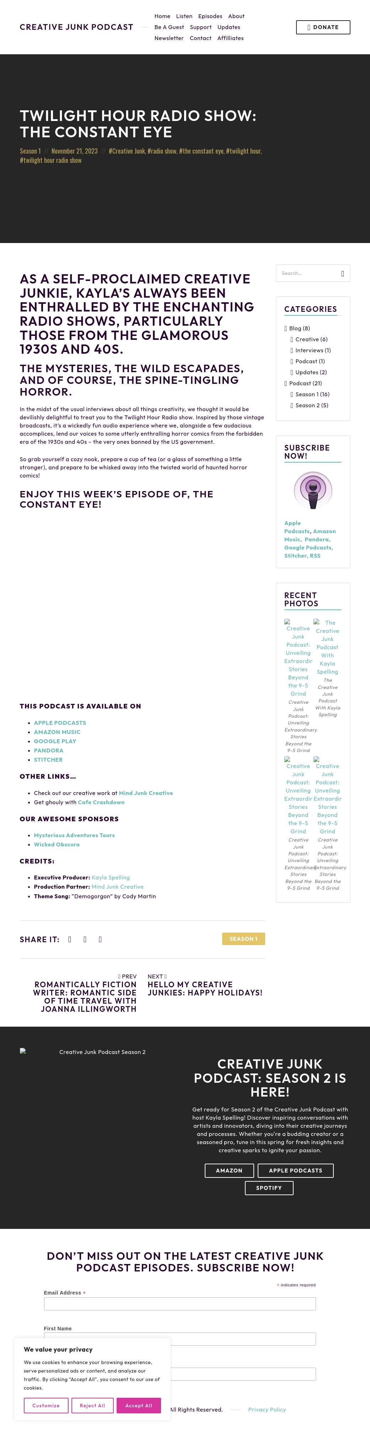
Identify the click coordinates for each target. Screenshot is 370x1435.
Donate (323, 27)
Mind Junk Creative (146, 792)
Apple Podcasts (296, 1170)
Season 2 (308, 405)
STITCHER (48, 759)
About (236, 16)
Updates (229, 27)
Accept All (138, 1405)
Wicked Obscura (57, 844)
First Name (58, 1328)
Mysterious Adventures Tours (74, 835)
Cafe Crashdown (101, 802)
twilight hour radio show (52, 160)
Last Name (57, 1364)
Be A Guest (169, 27)
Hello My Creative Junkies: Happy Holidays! (205, 988)
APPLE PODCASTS (60, 722)
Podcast (307, 361)
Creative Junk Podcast (77, 27)
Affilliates (230, 38)
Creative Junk (128, 150)
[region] (92, 1379)
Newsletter (169, 38)
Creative (307, 339)
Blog (295, 328)
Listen (184, 16)
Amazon (229, 1170)
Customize (46, 1405)
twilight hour (245, 150)
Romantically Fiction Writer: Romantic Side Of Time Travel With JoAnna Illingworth (85, 997)
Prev (127, 976)
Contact (201, 38)
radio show (164, 150)
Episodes (210, 16)
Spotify (269, 1188)
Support (201, 27)
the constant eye (203, 150)
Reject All (92, 1405)
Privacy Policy (267, 1409)
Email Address (65, 1293)
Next (157, 976)
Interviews (310, 350)
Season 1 (30, 150)
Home (163, 16)
